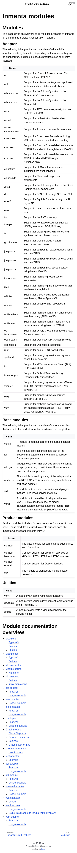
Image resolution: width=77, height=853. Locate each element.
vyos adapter (13, 797)
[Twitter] (40, 843)
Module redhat (14, 665)
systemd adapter (15, 786)
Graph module (13, 729)
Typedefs (13, 642)
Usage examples (17, 725)
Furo (43, 849)
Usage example (17, 695)
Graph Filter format (19, 744)
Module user (12, 676)
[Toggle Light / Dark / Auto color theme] (70, 4)
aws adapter (12, 699)
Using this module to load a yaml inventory (32, 813)
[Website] (34, 843)
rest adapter (12, 756)
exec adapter (13, 706)
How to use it (15, 752)
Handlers (13, 672)
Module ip (11, 638)
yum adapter (12, 816)
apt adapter (12, 688)
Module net (12, 653)
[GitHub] (43, 843)
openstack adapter (16, 748)
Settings (13, 741)
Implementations (17, 684)
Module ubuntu (14, 669)
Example (13, 760)
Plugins (12, 650)
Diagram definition (18, 737)
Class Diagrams (17, 733)
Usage (12, 801)
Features (13, 691)
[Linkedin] (37, 843)
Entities (12, 646)
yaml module (13, 805)
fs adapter (11, 718)
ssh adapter (12, 763)
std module (12, 775)
